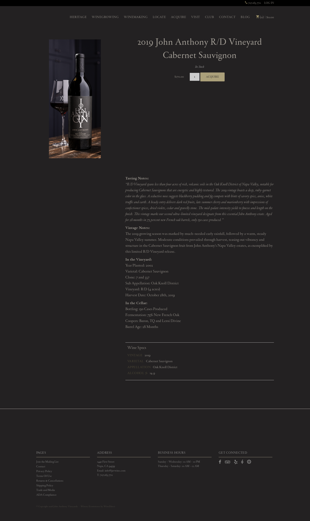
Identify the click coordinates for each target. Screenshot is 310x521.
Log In (269, 3)
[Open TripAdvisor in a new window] (227, 463)
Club (209, 17)
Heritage (78, 17)
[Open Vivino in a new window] (242, 462)
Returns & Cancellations (49, 481)
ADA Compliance (46, 495)
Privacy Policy (44, 471)
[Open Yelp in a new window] (236, 463)
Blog (245, 17)
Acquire (178, 17)
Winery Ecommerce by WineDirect (98, 506)
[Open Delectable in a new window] (249, 462)
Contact (227, 17)
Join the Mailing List (47, 462)
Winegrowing (105, 17)
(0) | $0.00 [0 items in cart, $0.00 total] (265, 17)
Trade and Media (45, 490)
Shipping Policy (44, 485)
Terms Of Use (44, 476)
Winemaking (136, 17)
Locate (159, 17)
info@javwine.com (115, 470)
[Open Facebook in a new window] (220, 463)
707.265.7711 (253, 3)
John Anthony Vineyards (49, 17)
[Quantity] (194, 77)
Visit (195, 17)
